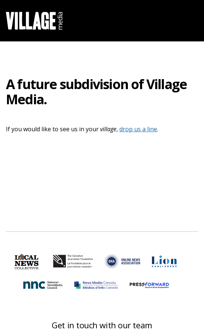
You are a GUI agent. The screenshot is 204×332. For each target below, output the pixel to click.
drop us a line (138, 129)
